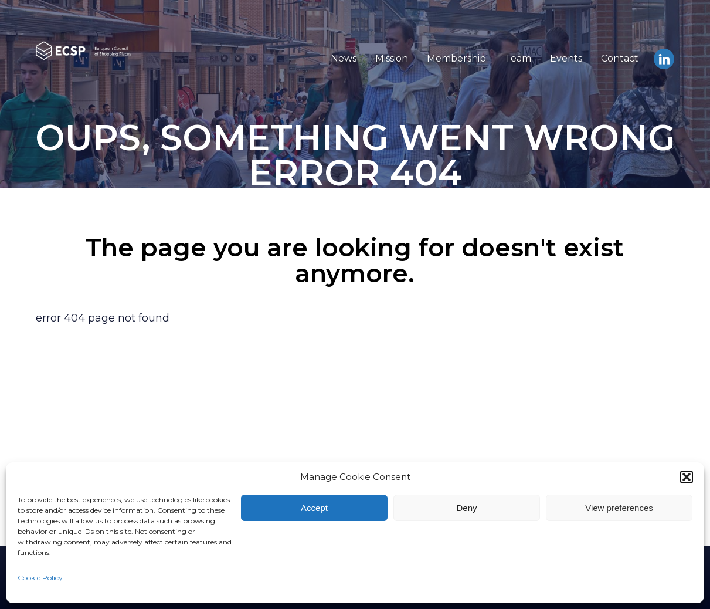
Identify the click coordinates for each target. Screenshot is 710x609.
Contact (619, 58)
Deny (466, 508)
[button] (686, 477)
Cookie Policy (40, 577)
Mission (391, 58)
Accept (314, 508)
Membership (456, 58)
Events (566, 58)
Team (518, 58)
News (343, 58)
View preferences (619, 508)
